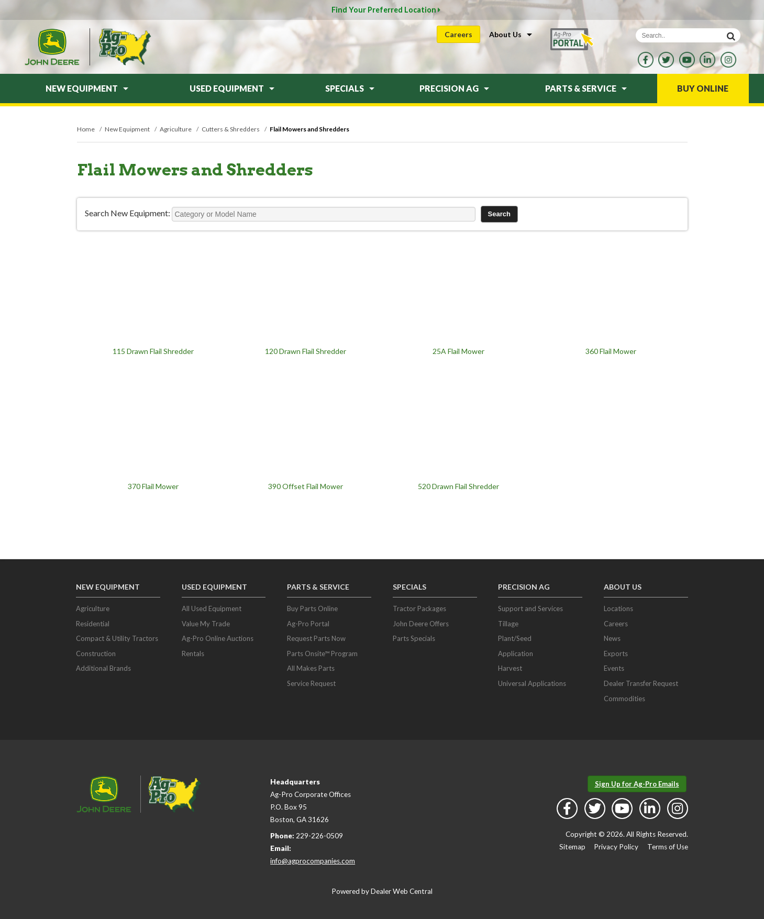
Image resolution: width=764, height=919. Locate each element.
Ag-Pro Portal (308, 623)
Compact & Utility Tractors (117, 638)
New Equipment (87, 88)
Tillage (508, 623)
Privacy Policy (616, 847)
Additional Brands (103, 668)
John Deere (52, 46)
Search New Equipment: (127, 213)
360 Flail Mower (610, 351)
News (612, 638)
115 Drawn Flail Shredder (153, 351)
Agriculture (92, 608)
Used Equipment (232, 88)
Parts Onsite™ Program (322, 653)
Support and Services (530, 608)
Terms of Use (667, 847)
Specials (349, 88)
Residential (92, 623)
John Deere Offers (421, 623)
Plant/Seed (515, 638)
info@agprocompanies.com (312, 861)
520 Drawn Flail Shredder (458, 486)
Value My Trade (206, 623)
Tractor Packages (419, 608)
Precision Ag (454, 88)
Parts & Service (586, 88)
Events (614, 668)
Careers (458, 34)
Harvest (510, 668)
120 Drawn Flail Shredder (305, 351)
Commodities (624, 698)
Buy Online (702, 88)
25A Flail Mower (458, 351)
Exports (616, 653)
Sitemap (572, 847)
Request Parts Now (316, 638)
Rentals (193, 653)
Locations (618, 608)
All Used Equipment (211, 608)
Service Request (311, 683)
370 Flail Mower (153, 486)
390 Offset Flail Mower (305, 486)
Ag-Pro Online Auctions (217, 638)
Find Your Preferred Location (385, 9)
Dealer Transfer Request (641, 683)
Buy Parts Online (312, 608)
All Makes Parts (311, 668)
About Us (510, 34)
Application (515, 653)
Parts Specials (414, 638)
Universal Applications (532, 683)
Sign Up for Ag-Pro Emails (637, 784)
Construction (96, 653)
